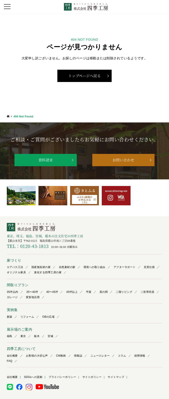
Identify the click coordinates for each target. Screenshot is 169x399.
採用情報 (139, 355)
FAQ (10, 361)
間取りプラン (18, 285)
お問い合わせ (123, 159)
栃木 (37, 336)
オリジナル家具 (16, 272)
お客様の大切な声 (37, 355)
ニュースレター (100, 355)
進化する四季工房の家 (48, 272)
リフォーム (27, 316)
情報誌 (78, 355)
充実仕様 (149, 267)
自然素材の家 (67, 267)
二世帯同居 (147, 292)
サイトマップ (116, 377)
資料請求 (45, 159)
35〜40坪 (32, 292)
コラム (122, 355)
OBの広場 (48, 316)
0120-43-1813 (34, 246)
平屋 (88, 292)
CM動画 (61, 355)
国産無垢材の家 (41, 267)
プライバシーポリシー (62, 377)
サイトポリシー (92, 377)
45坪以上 (72, 292)
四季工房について (21, 349)
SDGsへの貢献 (33, 377)
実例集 (12, 310)
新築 (9, 316)
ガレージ (12, 297)
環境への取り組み (94, 267)
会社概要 (12, 355)
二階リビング (124, 292)
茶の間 (104, 292)
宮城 (50, 336)
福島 (9, 336)
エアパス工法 (15, 267)
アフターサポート (125, 267)
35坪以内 (12, 292)
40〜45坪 (52, 292)
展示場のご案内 (19, 329)
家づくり (14, 260)
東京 (23, 336)
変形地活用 (33, 297)
